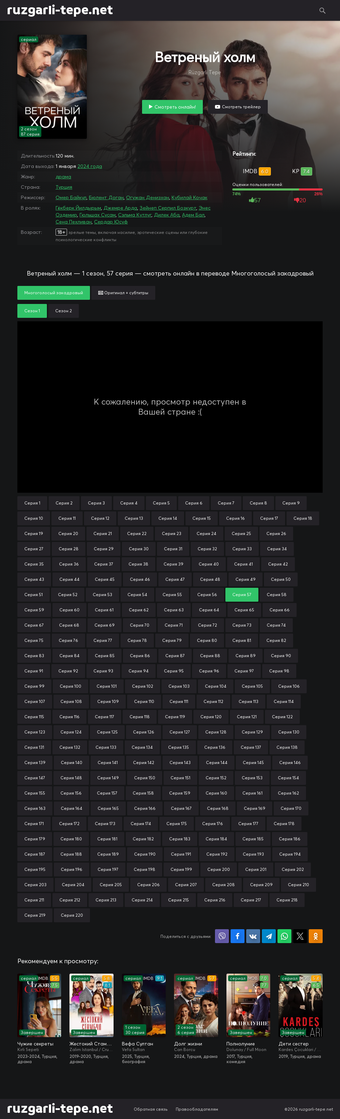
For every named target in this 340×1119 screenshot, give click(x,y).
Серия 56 (207, 594)
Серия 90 (281, 655)
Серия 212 (69, 899)
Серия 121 (247, 716)
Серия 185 (253, 838)
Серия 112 (213, 701)
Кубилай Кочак (189, 197)
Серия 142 (143, 762)
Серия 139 (34, 762)
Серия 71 (174, 625)
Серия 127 (179, 732)
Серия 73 (241, 625)
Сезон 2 (63, 310)
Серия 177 (248, 823)
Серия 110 (144, 701)
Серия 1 (32, 503)
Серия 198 (144, 869)
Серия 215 (178, 899)
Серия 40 (209, 564)
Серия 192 (216, 854)
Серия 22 (137, 533)
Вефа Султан (137, 1044)
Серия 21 (102, 533)
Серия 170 (291, 808)
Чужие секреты (35, 1044)
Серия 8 (258, 503)
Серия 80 (207, 640)
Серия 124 (71, 732)
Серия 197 (108, 869)
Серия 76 (68, 640)
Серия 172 (69, 823)
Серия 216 (214, 899)
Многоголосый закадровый (53, 292)
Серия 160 (216, 793)
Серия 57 (241, 594)
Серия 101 (107, 686)
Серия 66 (279, 609)
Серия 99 (34, 686)
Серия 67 (34, 625)
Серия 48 (210, 579)
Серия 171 (34, 823)
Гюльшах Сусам (98, 215)
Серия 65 (244, 609)
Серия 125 (107, 732)
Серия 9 (291, 503)
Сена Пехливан (74, 222)
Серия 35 (34, 564)
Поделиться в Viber (222, 936)
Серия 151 (180, 777)
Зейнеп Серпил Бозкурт (168, 208)
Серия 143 (180, 762)
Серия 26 (276, 533)
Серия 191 (181, 854)
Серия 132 (69, 747)
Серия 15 (201, 518)
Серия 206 (148, 884)
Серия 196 (71, 869)
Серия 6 (193, 503)
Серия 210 (298, 884)
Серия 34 (277, 548)
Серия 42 (278, 564)
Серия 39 (173, 564)
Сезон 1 (32, 310)
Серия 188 (71, 854)
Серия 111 (178, 701)
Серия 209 (261, 884)
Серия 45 (105, 579)
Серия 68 (69, 625)
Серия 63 (174, 609)
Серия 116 (69, 716)
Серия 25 (241, 533)
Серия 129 (252, 732)
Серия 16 (235, 518)
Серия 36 (69, 564)
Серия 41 (243, 564)
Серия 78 (137, 640)
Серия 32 (207, 548)
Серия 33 (242, 548)
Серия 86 (140, 655)
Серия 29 (104, 548)
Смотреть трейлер (241, 106)
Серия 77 (102, 640)
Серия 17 (269, 518)
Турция (64, 187)
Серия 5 (161, 503)
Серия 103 (179, 686)
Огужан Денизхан (147, 197)
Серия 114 (284, 701)
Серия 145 (253, 762)
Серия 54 (137, 594)
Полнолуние (240, 1044)
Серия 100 (70, 686)
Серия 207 (186, 884)
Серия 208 (223, 884)
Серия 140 (71, 762)
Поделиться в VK (253, 936)
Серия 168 (218, 808)
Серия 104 (215, 686)
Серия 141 (108, 762)
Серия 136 (214, 747)
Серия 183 (179, 838)
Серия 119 (175, 716)
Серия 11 (67, 518)
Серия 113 (248, 701)
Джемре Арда (120, 208)
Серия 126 (143, 732)
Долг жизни (188, 1044)
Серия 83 (34, 655)
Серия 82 (276, 640)
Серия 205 (111, 884)
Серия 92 (68, 670)
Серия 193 (253, 854)
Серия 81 (241, 640)
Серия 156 (71, 793)
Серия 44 (69, 579)
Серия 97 (244, 670)
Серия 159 (179, 793)
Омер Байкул (71, 197)
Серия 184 (216, 838)
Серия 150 (144, 777)
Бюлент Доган (106, 197)
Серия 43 (34, 579)
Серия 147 (34, 777)
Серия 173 (105, 823)
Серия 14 (167, 518)
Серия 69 (104, 625)
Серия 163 (34, 808)
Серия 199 (181, 869)
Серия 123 (34, 732)
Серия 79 (172, 640)
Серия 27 (33, 548)
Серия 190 (145, 854)
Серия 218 (287, 899)
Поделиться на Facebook (237, 936)
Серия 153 (252, 777)
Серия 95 (174, 670)
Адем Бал (193, 215)
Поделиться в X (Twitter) (300, 936)
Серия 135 (178, 747)
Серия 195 (34, 869)
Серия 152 (216, 777)
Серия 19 (33, 533)
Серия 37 (103, 564)
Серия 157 (107, 793)
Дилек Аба (167, 215)
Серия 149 (108, 777)
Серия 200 (218, 869)
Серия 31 (173, 548)
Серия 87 (175, 655)
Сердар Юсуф (111, 222)
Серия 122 (282, 716)
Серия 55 (172, 594)
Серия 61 (104, 609)
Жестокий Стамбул (91, 1044)
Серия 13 (134, 518)
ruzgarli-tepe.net (60, 10)
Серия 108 (71, 701)
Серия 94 (138, 670)
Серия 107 (34, 701)
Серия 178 (284, 823)
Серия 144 (216, 762)
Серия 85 (105, 655)
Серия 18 (302, 518)
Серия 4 (129, 503)
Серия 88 (210, 655)
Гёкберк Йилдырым (78, 208)
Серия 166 (145, 808)
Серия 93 (103, 670)
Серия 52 (67, 594)
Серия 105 (252, 686)
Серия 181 (107, 838)
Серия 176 (212, 823)
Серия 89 (245, 655)
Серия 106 (289, 686)
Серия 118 (140, 716)
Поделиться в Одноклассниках (316, 936)
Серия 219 (34, 915)
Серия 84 (69, 655)
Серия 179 (34, 838)
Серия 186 (289, 838)
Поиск (322, 10)
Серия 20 (68, 533)
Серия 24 (206, 533)
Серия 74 (276, 625)
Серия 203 (35, 884)
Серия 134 (142, 747)
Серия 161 (252, 793)
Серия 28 (68, 548)
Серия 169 (254, 808)
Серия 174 (141, 823)
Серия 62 (139, 609)
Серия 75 (33, 640)
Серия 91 (33, 670)
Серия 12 (100, 518)
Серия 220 (72, 915)
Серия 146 (290, 762)
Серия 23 (171, 533)
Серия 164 (71, 808)
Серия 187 (34, 854)
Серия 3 (96, 503)
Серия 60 (69, 609)
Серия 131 (34, 747)
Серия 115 (34, 716)
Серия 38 (138, 564)
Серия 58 (277, 594)
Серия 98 (279, 670)
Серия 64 (209, 609)
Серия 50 (281, 579)
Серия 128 (215, 732)
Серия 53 (102, 594)
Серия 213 (106, 899)
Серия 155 (34, 793)
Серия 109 (108, 701)
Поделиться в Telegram (269, 936)
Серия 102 (142, 686)
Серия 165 (108, 808)
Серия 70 (139, 625)
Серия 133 (106, 747)
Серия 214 (142, 899)
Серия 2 (64, 503)
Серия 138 (287, 747)
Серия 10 (33, 518)
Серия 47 (175, 579)
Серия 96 (209, 670)
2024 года (89, 166)
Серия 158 (143, 793)
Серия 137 (251, 747)
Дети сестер (294, 1044)
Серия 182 (143, 838)
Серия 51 (33, 594)
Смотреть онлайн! (175, 107)
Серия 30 (139, 548)
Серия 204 (73, 884)
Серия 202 (293, 869)
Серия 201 (255, 869)
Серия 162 (288, 793)
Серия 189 (108, 854)
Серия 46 (140, 579)
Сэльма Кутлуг (134, 215)
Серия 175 (176, 823)
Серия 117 (104, 716)
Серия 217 (251, 899)
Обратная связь (151, 1109)
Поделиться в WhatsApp (284, 936)
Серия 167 (181, 808)
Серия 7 (226, 503)
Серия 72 (207, 625)
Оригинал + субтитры (123, 292)
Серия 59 (34, 609)
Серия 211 (34, 899)
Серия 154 (288, 777)
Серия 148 (71, 777)
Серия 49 (245, 579)
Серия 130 (288, 732)
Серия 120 (211, 716)
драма (63, 176)
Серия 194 (290, 854)
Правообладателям (197, 1109)
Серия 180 (71, 838)
